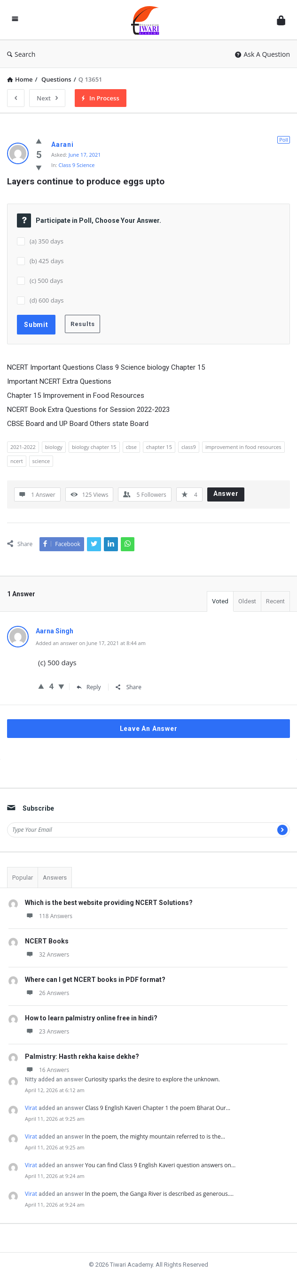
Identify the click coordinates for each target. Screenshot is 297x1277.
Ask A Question (262, 54)
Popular (22, 877)
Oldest (247, 601)
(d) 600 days (47, 300)
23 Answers (47, 1031)
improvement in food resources (243, 446)
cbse (131, 446)
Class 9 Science (77, 164)
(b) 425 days (47, 261)
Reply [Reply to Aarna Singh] (89, 687)
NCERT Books (47, 941)
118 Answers (48, 916)
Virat (31, 1108)
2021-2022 (23, 446)
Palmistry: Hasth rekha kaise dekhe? (82, 1056)
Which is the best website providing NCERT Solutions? (109, 902)
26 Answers (47, 993)
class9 (188, 446)
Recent (275, 601)
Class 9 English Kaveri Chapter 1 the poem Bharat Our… (157, 1108)
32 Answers (47, 954)
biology (54, 446)
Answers (55, 877)
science (41, 460)
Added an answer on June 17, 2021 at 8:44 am (91, 642)
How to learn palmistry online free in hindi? (91, 1018)
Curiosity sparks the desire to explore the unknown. (152, 1079)
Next (47, 98)
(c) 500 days (46, 280)
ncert (16, 460)
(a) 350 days (46, 241)
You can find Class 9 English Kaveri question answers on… (160, 1165)
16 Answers (47, 1070)
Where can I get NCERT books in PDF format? (95, 979)
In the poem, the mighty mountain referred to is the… (155, 1136)
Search (21, 54)
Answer (226, 493)
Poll (283, 139)
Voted (220, 601)
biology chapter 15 (94, 446)
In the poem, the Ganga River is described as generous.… (159, 1194)
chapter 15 (159, 446)
